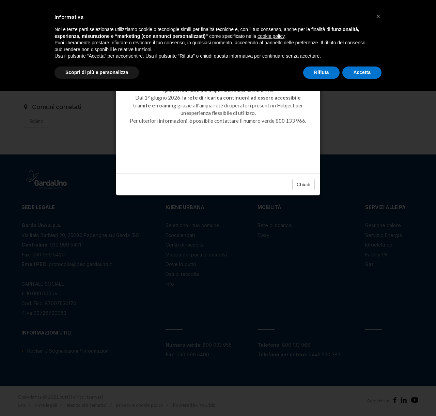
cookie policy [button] (271, 36)
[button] (378, 16)
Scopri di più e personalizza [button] (96, 72)
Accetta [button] (362, 72)
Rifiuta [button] (321, 72)
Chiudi (303, 184)
